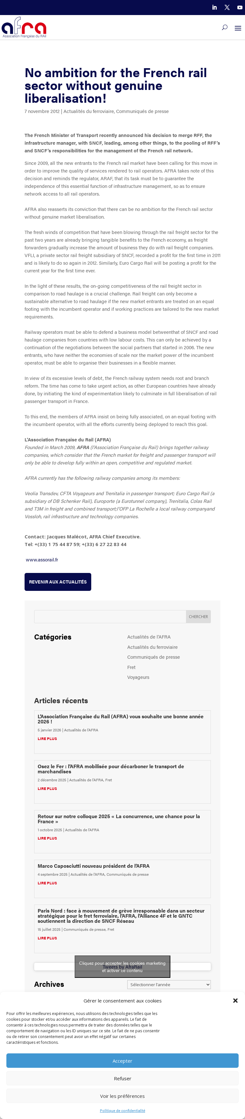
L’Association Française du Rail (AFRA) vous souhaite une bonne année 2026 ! (121, 718)
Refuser (122, 1078)
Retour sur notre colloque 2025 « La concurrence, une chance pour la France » (119, 818)
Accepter (122, 1061)
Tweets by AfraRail (122, 966)
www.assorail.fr (42, 559)
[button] (235, 1000)
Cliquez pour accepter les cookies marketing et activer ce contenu (122, 966)
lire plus (47, 738)
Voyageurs (138, 676)
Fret (131, 667)
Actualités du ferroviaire (88, 111)
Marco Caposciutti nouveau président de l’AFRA (94, 865)
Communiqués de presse (142, 111)
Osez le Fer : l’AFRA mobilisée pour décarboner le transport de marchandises (111, 768)
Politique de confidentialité (122, 1110)
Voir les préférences (122, 1096)
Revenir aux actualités (58, 581)
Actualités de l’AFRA (149, 636)
